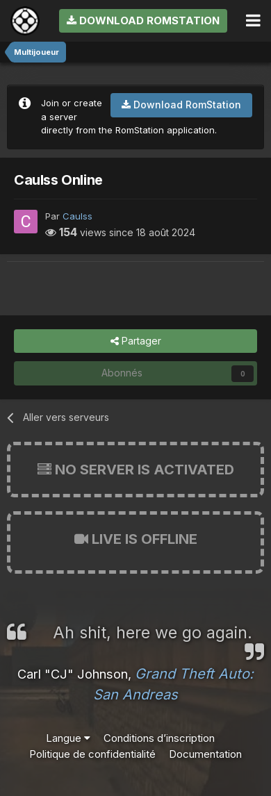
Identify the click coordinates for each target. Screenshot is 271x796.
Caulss (77, 216)
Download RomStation (143, 20)
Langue (68, 738)
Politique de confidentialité (92, 754)
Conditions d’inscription (159, 738)
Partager (135, 341)
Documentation (205, 754)
